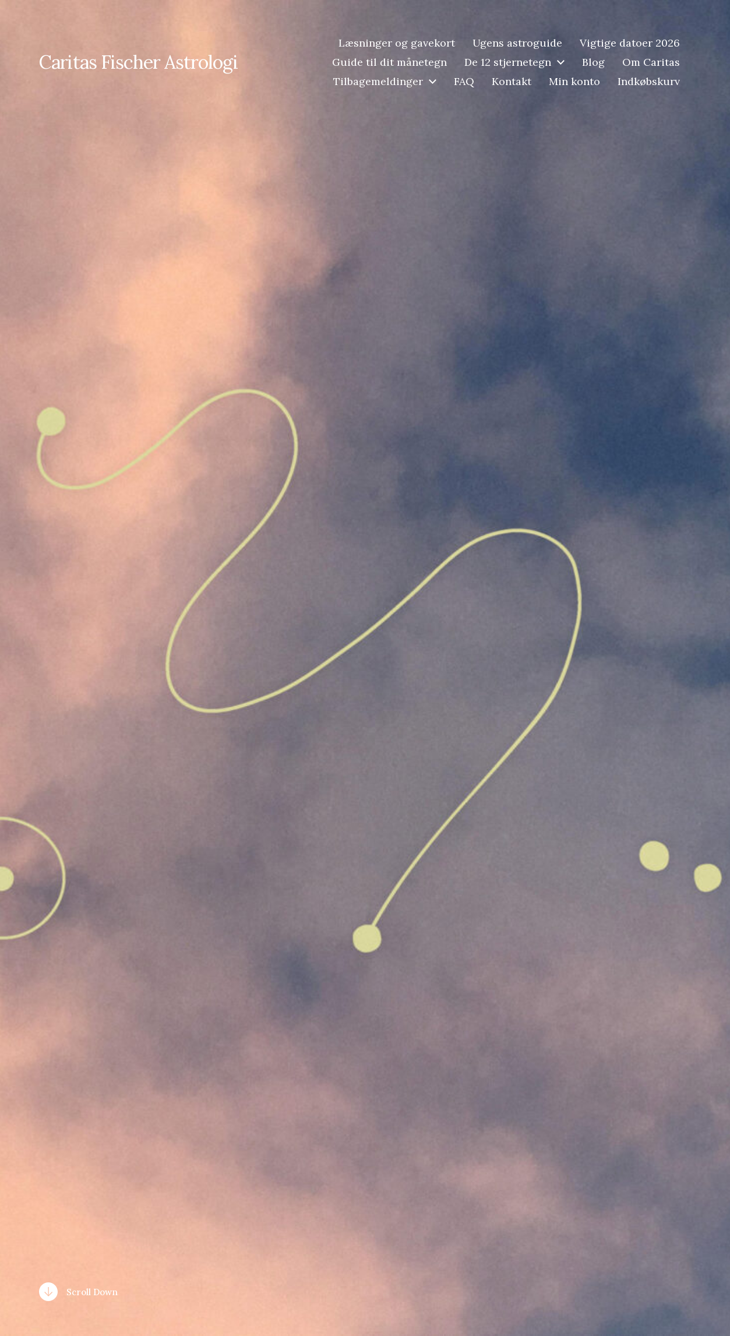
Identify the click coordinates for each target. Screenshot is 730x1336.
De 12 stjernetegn (507, 62)
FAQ (464, 81)
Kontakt (511, 81)
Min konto (574, 81)
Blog (593, 62)
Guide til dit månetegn (389, 62)
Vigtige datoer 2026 (630, 43)
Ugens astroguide (517, 43)
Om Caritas (651, 62)
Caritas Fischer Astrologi (138, 62)
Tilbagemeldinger (378, 81)
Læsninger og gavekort (396, 43)
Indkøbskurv (649, 81)
